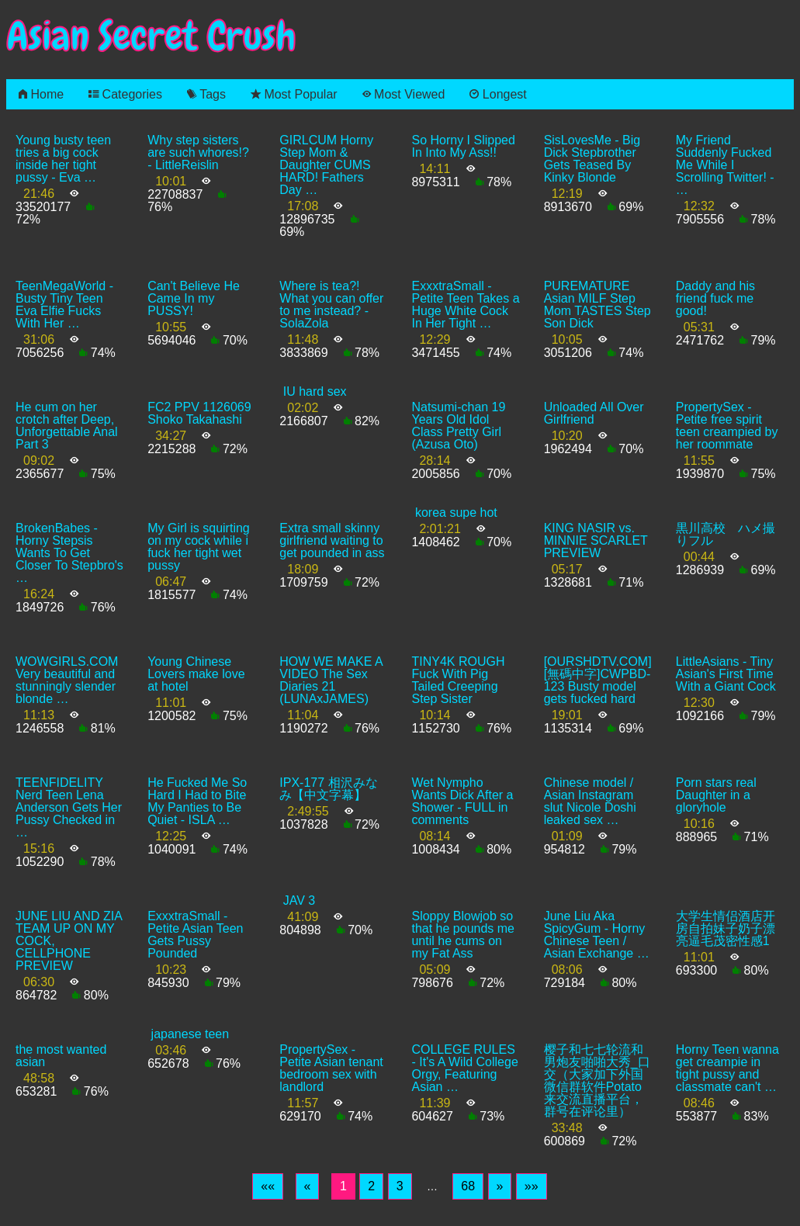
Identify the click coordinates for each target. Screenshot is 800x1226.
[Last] (531, 1186)
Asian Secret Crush (151, 36)
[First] (267, 1186)
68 (468, 1186)
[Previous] (308, 1186)
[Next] (500, 1186)
